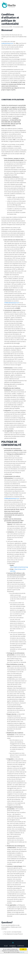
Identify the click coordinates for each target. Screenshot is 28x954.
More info (22, 952)
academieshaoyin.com (7, 43)
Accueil (6, 946)
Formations (12, 946)
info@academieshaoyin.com (11, 302)
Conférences (20, 946)
